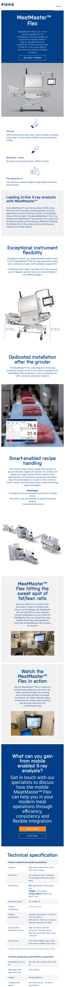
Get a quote (32, 829)
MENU (59, 6)
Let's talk (32, 836)
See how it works (32, 57)
